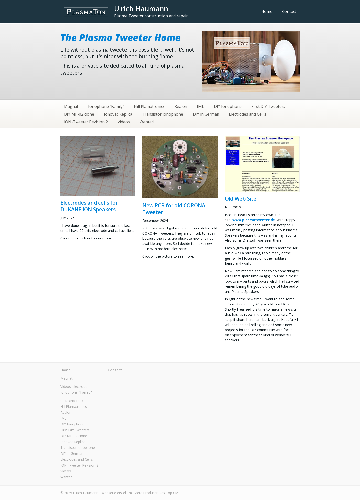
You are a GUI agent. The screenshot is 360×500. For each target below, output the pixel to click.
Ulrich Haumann (141, 8)
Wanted (147, 122)
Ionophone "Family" (106, 106)
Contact (289, 11)
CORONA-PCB (71, 400)
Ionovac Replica (118, 114)
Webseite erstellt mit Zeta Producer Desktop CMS (140, 492)
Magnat (71, 106)
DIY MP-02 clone (79, 114)
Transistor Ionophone (162, 114)
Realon (181, 106)
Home (266, 11)
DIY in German (206, 114)
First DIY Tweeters (268, 106)
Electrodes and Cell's (247, 114)
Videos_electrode (73, 386)
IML (200, 106)
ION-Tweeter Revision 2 (86, 122)
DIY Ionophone (228, 106)
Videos (124, 122)
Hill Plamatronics (149, 106)
